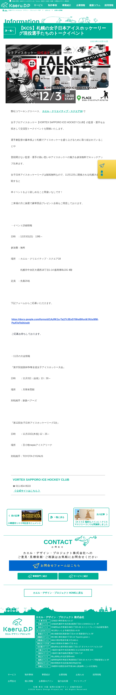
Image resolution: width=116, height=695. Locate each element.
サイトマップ (80, 681)
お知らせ (80, 674)
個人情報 (29, 681)
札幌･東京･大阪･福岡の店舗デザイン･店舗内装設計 (58, 687)
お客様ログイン (46, 681)
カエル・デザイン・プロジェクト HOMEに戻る (58, 593)
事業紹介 (46, 674)
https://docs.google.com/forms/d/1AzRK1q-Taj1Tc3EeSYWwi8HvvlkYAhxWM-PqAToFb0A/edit (54, 321)
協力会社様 (63, 681)
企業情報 (63, 674)
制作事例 (29, 674)
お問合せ (12, 681)
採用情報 (97, 674)
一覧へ (11, 31)
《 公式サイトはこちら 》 (27, 490)
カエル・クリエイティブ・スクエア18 (62, 111)
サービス (12, 674)
